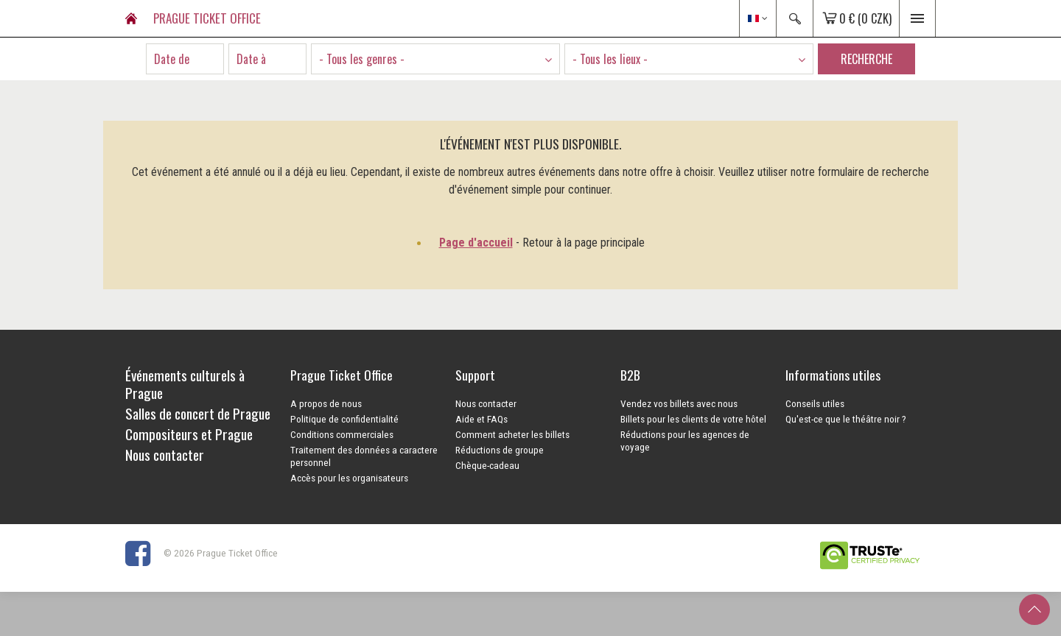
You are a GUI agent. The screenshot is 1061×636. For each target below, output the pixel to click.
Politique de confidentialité (344, 419)
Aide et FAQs (481, 419)
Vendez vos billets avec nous (679, 403)
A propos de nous (326, 403)
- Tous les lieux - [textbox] (610, 59)
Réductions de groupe (499, 450)
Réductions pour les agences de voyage (684, 440)
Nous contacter (486, 403)
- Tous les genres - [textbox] (362, 59)
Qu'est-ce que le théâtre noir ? (845, 419)
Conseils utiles (814, 403)
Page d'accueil (476, 243)
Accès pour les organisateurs (349, 478)
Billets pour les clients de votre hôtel (693, 419)
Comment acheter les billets (512, 434)
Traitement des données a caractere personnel (364, 456)
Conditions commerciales (341, 434)
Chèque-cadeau (487, 465)
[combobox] (435, 58)
